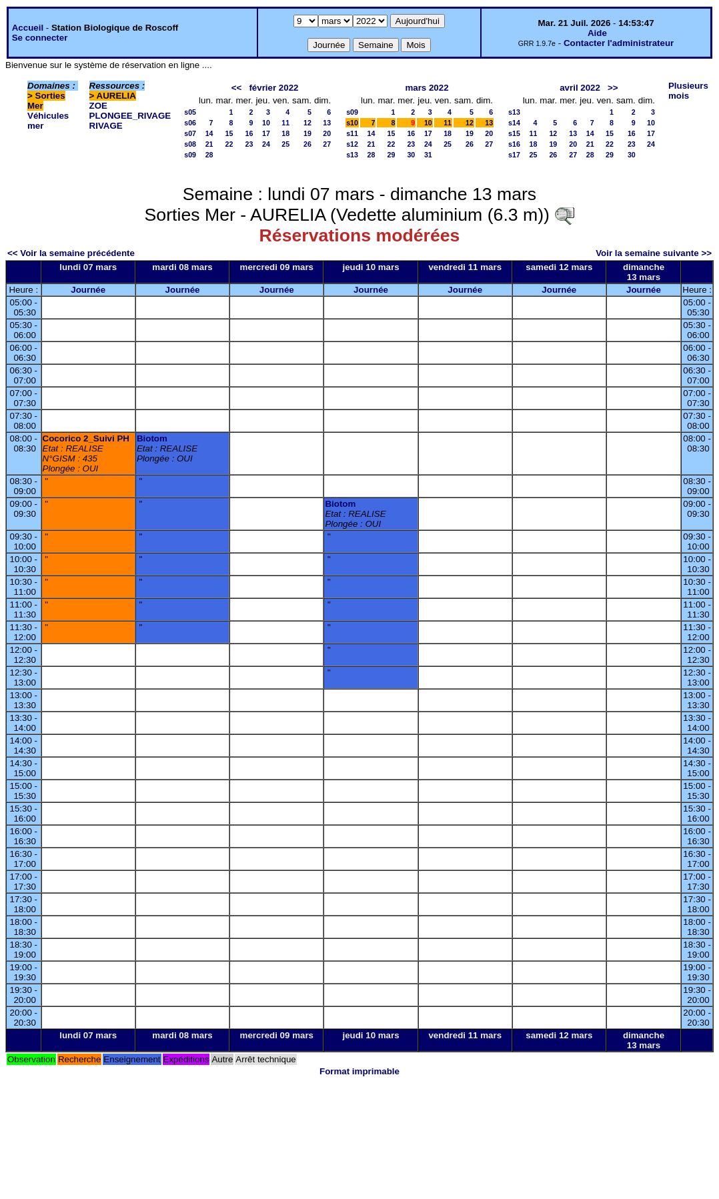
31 (428, 155)
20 (327, 133)
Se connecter (40, 38)
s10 (352, 123)
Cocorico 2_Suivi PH (86, 438)
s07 (190, 133)
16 (249, 133)
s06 (190, 123)
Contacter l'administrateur (619, 43)
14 (209, 133)
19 (307, 133)
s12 (352, 144)
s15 (514, 133)
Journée (88, 290)
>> (613, 88)
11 (285, 123)
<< (236, 88)
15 (229, 133)
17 (266, 133)
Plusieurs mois (688, 91)
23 (249, 144)
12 (307, 123)
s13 (352, 155)
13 (327, 123)
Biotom (152, 438)
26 (307, 144)
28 (209, 155)
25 (285, 144)
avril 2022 (580, 88)
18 (285, 133)
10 (266, 123)
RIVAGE (106, 126)
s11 (352, 133)
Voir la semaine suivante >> (654, 253)
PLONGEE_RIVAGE (130, 116)
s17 (514, 155)
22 (229, 144)
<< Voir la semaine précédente (71, 253)
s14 (514, 123)
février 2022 (273, 88)
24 (266, 144)
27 (327, 144)
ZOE (98, 106)
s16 (514, 144)
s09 (190, 155)
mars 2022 (426, 88)
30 (411, 155)
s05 (190, 112)
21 (209, 144)
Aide (597, 33)
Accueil (27, 28)
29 (392, 155)
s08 (190, 144)
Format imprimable (359, 1071)
